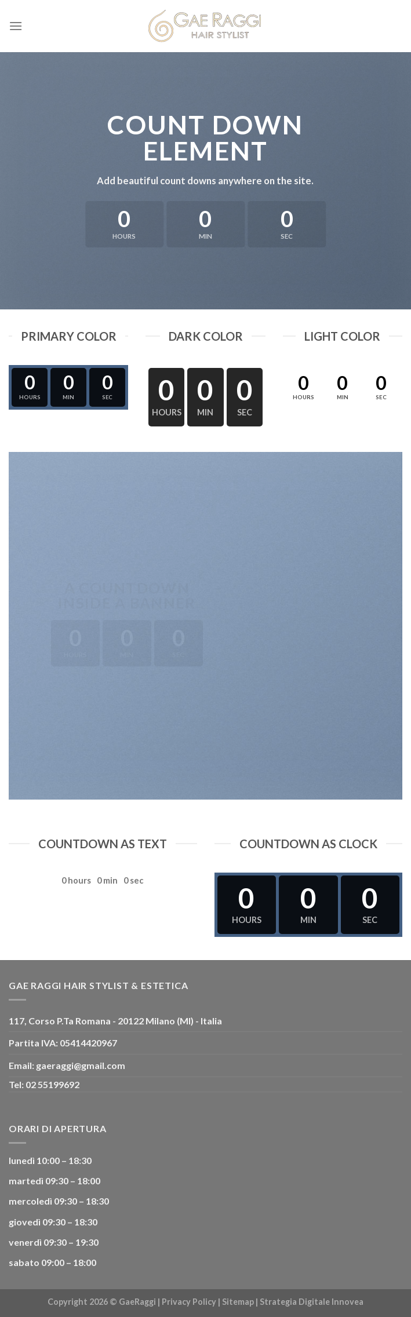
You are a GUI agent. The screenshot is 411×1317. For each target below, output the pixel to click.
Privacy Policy (189, 1302)
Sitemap (238, 1302)
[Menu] (16, 26)
